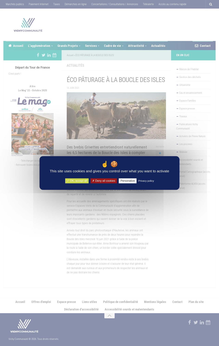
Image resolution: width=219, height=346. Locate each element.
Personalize (127, 180)
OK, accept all (77, 180)
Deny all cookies (103, 180)
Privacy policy (146, 180)
